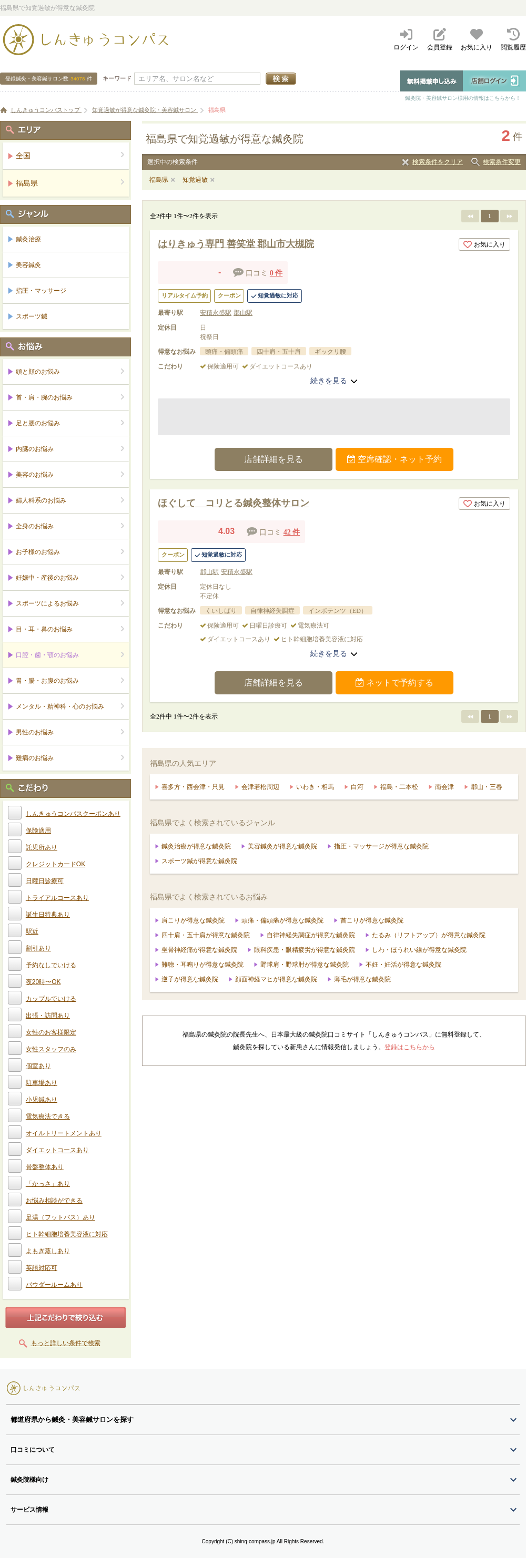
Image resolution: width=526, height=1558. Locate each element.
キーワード (117, 78)
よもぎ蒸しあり (48, 1251)
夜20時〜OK (43, 982)
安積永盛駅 (215, 312)
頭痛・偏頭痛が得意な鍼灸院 (282, 920)
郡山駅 (243, 312)
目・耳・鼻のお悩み (70, 629)
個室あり (38, 1066)
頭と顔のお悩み (70, 371)
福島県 (158, 179)
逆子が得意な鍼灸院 (189, 979)
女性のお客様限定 (51, 1032)
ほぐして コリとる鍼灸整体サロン (233, 503)
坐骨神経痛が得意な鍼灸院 (199, 950)
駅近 (32, 931)
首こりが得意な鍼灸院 (371, 920)
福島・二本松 (399, 787)
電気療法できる (48, 1116)
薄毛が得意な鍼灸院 (362, 979)
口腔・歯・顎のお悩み (70, 655)
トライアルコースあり (57, 897)
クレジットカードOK (55, 864)
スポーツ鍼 (31, 316)
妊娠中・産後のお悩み (70, 577)
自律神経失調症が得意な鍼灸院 (311, 935)
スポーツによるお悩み (70, 603)
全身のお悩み (70, 526)
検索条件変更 (502, 162)
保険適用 (38, 830)
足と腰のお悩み (70, 423)
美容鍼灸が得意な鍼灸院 (282, 846)
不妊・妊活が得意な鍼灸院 (403, 964)
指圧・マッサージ (41, 290)
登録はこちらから (410, 1047)
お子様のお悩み (70, 552)
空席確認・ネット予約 (394, 459)
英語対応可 (41, 1268)
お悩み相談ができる (54, 1200)
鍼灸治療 (28, 239)
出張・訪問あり (48, 1015)
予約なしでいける (51, 965)
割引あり (38, 948)
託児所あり (41, 847)
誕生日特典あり (48, 914)
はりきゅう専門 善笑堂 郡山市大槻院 (236, 244)
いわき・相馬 (315, 787)
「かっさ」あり (48, 1183)
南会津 (444, 787)
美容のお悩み (70, 474)
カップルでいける (51, 998)
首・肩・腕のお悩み (70, 397)
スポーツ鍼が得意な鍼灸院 (199, 861)
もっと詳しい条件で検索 (65, 1343)
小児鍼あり (41, 1099)
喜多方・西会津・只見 (193, 787)
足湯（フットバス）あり (60, 1217)
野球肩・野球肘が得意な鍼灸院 (304, 964)
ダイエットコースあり (57, 1150)
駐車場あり (41, 1082)
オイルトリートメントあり (64, 1133)
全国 (70, 155)
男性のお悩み (70, 732)
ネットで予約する (394, 682)
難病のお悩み (70, 758)
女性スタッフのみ (51, 1049)
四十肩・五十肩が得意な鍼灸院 (205, 935)
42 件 (292, 532)
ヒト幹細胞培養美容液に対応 (67, 1234)
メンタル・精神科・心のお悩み (70, 706)
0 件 (276, 273)
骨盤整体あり (45, 1167)
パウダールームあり (54, 1284)
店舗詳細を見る (273, 459)
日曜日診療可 (45, 881)
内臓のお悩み (70, 449)
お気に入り (484, 244)
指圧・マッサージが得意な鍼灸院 (381, 846)
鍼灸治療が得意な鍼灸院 (196, 846)
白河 (357, 787)
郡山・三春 (486, 787)
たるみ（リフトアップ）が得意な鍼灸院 (428, 935)
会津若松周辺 (260, 787)
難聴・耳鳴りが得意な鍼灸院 (202, 964)
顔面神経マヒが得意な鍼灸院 (276, 979)
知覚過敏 (195, 179)
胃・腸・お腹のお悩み (70, 680)
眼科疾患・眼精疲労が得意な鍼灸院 (304, 950)
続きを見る (334, 380)
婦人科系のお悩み (70, 500)
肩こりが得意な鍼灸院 (193, 920)
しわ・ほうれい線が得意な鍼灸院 (419, 950)
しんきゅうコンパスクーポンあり (73, 813)
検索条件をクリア (437, 162)
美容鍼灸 (28, 265)
